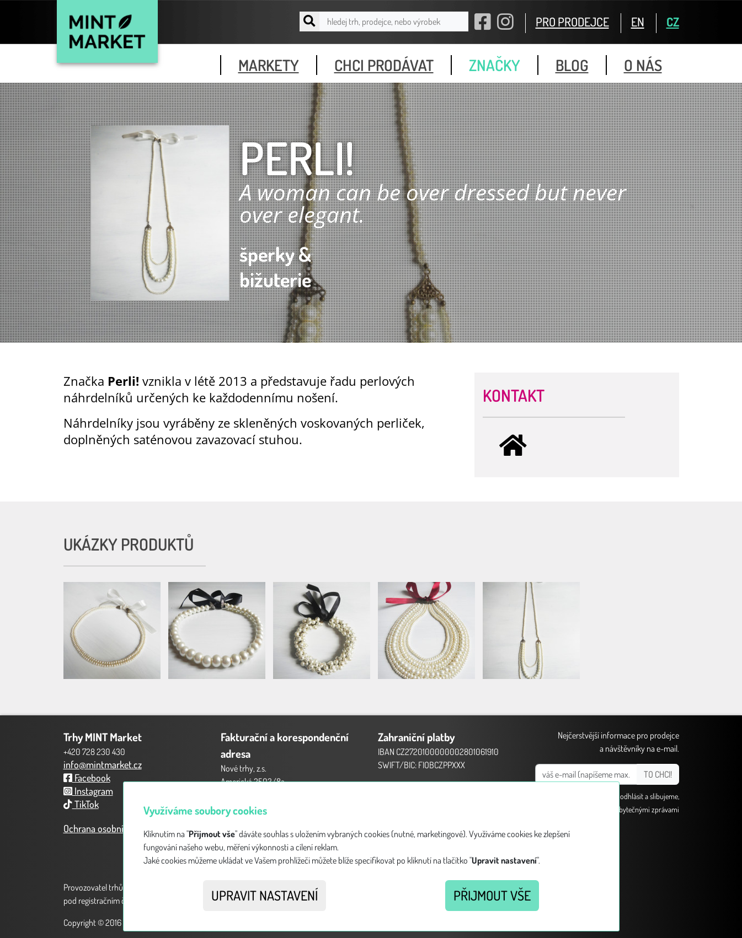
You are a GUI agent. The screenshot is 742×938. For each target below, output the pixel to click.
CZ (672, 21)
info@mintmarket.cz (102, 764)
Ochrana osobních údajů (110, 828)
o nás (643, 65)
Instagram (88, 791)
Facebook (86, 778)
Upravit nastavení (264, 895)
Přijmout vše (492, 895)
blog (572, 65)
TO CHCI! (658, 774)
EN (637, 21)
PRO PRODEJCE (572, 21)
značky (494, 65)
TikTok (81, 804)
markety (268, 65)
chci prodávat (384, 65)
